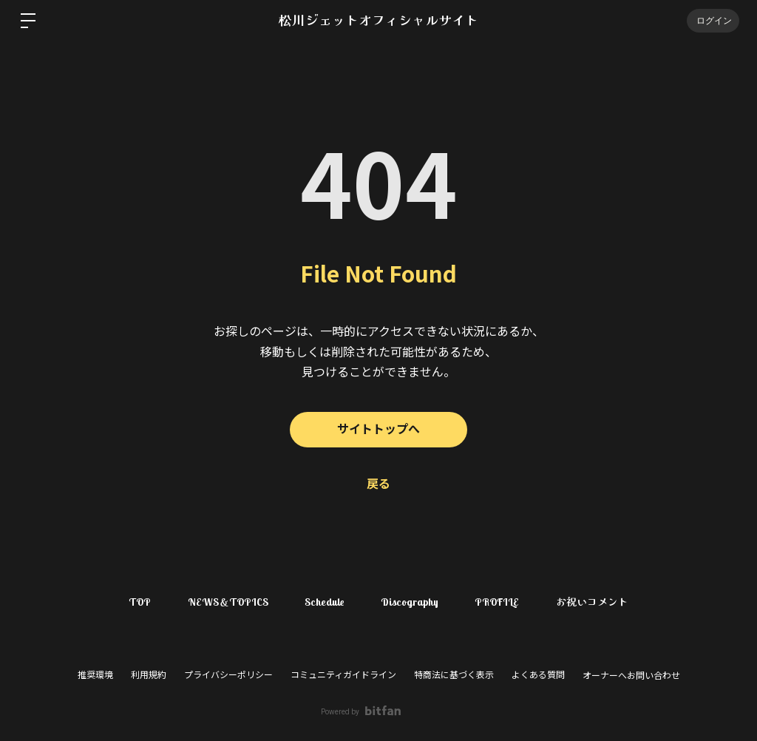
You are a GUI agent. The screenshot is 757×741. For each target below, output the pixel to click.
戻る (378, 484)
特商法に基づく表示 (454, 675)
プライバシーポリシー (228, 675)
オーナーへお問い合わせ (631, 675)
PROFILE (498, 602)
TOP (139, 602)
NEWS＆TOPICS (227, 602)
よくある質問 (538, 675)
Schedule (324, 602)
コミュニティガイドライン (343, 675)
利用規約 (148, 675)
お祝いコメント (593, 602)
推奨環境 (95, 675)
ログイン (712, 20)
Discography (410, 602)
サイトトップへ (378, 429)
